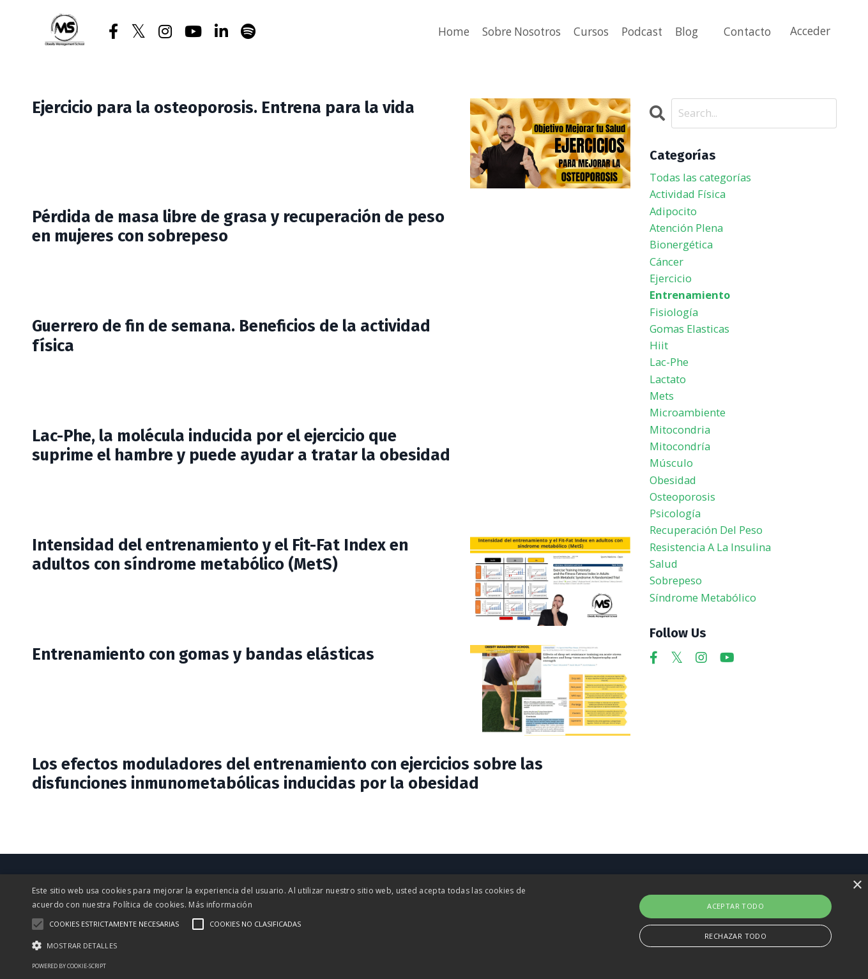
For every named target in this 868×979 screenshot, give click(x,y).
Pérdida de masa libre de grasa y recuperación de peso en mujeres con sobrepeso (235, 231)
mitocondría (683, 474)
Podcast (632, 31)
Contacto (742, 31)
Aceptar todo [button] (735, 906)
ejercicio (673, 290)
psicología (677, 547)
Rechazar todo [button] (735, 936)
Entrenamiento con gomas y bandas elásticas (231, 656)
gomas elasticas (694, 345)
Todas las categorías (706, 179)
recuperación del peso (712, 565)
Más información (220, 904)
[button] (293, 945)
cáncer (668, 271)
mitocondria (683, 455)
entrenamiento (693, 308)
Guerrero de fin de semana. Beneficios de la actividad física (223, 340)
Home (430, 31)
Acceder (808, 31)
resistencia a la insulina (717, 584)
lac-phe (671, 382)
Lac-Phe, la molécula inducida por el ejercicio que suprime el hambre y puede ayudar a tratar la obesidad (241, 460)
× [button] (857, 885)
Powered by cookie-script (69, 966)
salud (665, 603)
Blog (679, 31)
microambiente (692, 436)
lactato (671, 400)
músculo (673, 492)
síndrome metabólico (709, 639)
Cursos (578, 31)
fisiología (676, 327)
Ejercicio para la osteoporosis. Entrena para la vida (234, 121)
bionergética (685, 253)
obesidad (676, 511)
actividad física (692, 198)
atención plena (690, 235)
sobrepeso (679, 620)
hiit (659, 363)
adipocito (676, 216)
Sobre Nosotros (503, 31)
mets (663, 419)
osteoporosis (687, 528)
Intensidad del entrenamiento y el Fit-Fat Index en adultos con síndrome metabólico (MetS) (239, 559)
